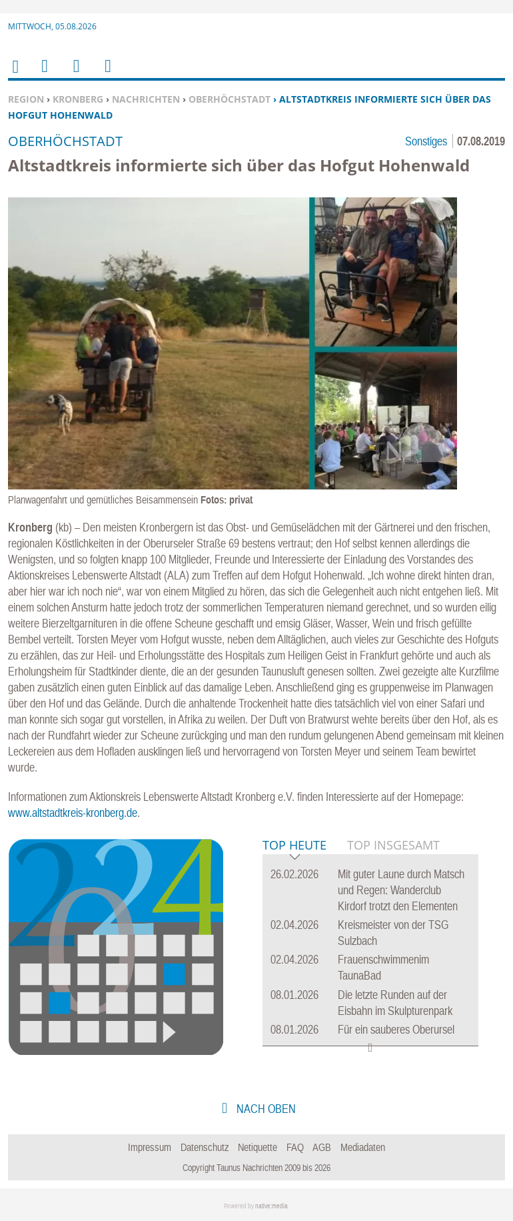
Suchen (74, 74)
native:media (271, 1206)
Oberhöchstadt (229, 99)
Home (15, 75)
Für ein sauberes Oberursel (396, 1029)
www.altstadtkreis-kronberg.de (72, 813)
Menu (44, 74)
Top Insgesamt (393, 845)
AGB (321, 1147)
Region (26, 99)
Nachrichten (146, 99)
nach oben (265, 1109)
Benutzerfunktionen (107, 74)
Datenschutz (205, 1147)
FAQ (295, 1147)
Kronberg (78, 99)
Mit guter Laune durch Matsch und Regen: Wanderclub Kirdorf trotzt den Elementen (401, 890)
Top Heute (294, 846)
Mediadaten (362, 1147)
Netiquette (257, 1147)
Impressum (149, 1147)
